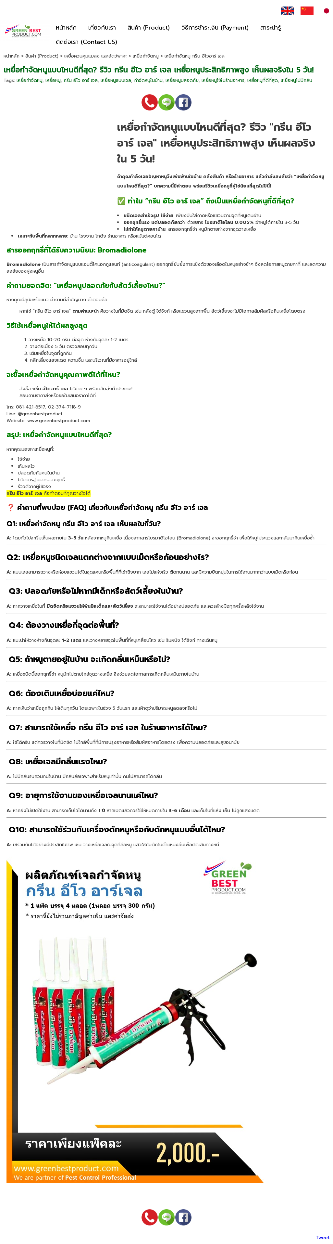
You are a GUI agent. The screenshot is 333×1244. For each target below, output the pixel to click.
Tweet (323, 1237)
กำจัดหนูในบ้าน (148, 80)
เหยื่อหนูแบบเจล (116, 80)
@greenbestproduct (40, 413)
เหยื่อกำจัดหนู (146, 56)
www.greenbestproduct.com (58, 420)
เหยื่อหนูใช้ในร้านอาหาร (223, 80)
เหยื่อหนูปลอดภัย (182, 80)
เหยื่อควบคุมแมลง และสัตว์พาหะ (95, 56)
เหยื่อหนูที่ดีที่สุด (262, 80)
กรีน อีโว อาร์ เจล (81, 80)
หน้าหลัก (11, 56)
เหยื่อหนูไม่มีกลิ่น (296, 80)
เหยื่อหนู (53, 80)
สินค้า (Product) (41, 56)
